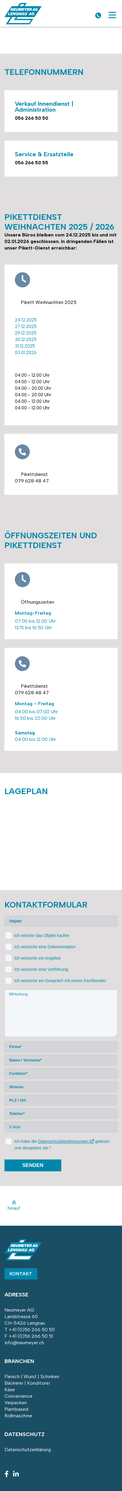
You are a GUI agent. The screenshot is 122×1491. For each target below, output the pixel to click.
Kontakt (21, 1274)
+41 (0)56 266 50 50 (32, 1329)
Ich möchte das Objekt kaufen (41, 935)
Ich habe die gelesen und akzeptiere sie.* (62, 1144)
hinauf (14, 1205)
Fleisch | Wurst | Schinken (31, 1376)
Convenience (18, 1396)
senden (32, 1165)
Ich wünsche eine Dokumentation (45, 946)
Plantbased (16, 1409)
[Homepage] (23, 23)
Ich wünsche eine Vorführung (41, 969)
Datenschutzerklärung (27, 1449)
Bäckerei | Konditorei (27, 1383)
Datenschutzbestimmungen (66, 1141)
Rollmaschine (18, 1416)
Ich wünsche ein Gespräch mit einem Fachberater (60, 980)
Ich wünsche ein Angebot (37, 958)
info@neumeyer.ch (24, 1342)
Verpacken (15, 1402)
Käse (9, 1389)
